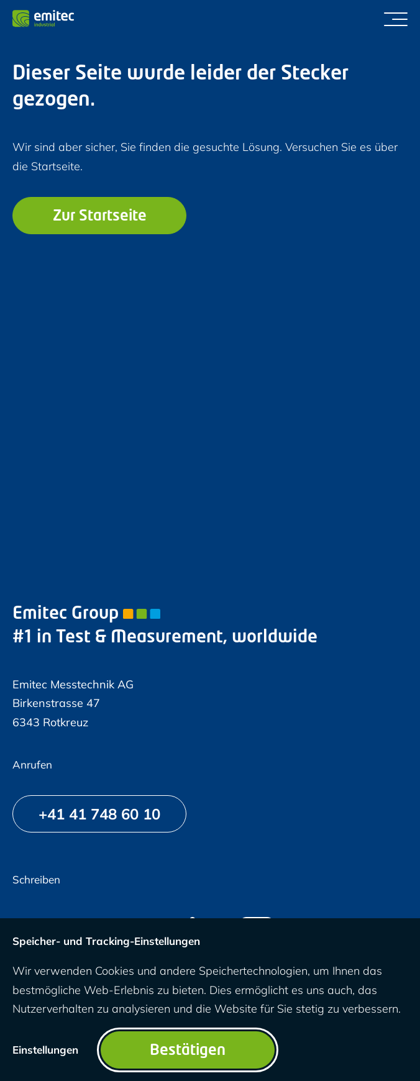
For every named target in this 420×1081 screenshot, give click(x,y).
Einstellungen (45, 1049)
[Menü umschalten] (396, 18)
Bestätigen (188, 1051)
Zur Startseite (100, 216)
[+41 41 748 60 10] (99, 813)
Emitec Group (86, 614)
